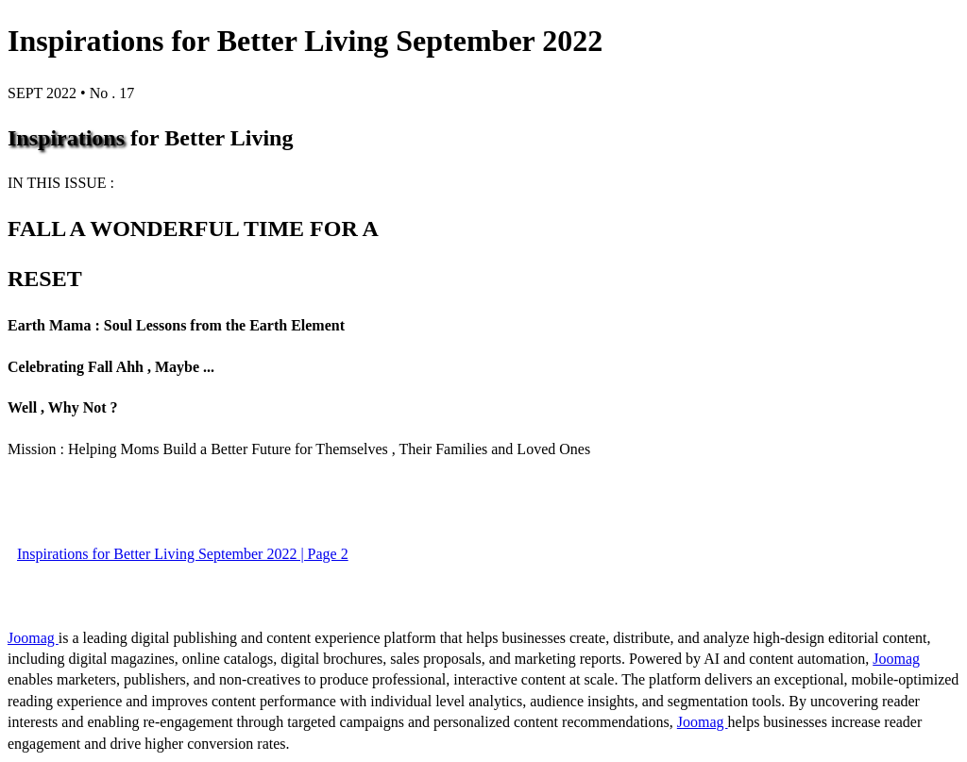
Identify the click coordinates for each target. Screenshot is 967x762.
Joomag (33, 638)
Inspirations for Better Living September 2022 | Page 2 (182, 554)
